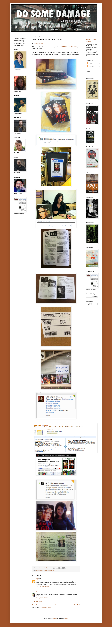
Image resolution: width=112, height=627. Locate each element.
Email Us (88, 74)
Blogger (66, 618)
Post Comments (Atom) (45, 607)
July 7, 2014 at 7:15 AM (42, 598)
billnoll (55, 618)
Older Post (77, 605)
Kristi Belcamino (38, 43)
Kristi (37, 592)
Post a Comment (38, 601)
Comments (90, 66)
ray (37, 578)
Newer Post (35, 605)
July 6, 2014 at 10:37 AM (42, 586)
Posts (89, 63)
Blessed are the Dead (41, 570)
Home (56, 605)
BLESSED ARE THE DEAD (69, 47)
